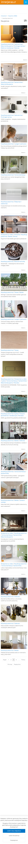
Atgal (4, 659)
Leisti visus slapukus (14, 831)
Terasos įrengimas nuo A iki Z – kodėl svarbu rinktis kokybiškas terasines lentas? (12, 354)
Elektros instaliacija (7, 48)
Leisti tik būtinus (14, 835)
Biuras (15, 236)
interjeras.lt (4, 16)
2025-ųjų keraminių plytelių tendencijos (13, 418)
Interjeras (17, 234)
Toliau (23, 659)
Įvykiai (4, 381)
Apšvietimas (18, 44)
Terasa (16, 292)
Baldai (10, 236)
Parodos (16, 383)
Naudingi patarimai (7, 44)
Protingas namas (19, 46)
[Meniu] (26, 2)
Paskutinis (17, 664)
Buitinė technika (19, 261)
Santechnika (18, 82)
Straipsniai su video (7, 234)
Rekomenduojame (7, 46)
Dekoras (16, 48)
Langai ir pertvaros (20, 144)
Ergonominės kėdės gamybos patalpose (13, 238)
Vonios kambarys (19, 175)
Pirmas (10, 664)
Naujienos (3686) (12, 16)
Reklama (25, 59)
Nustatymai (14, 840)
